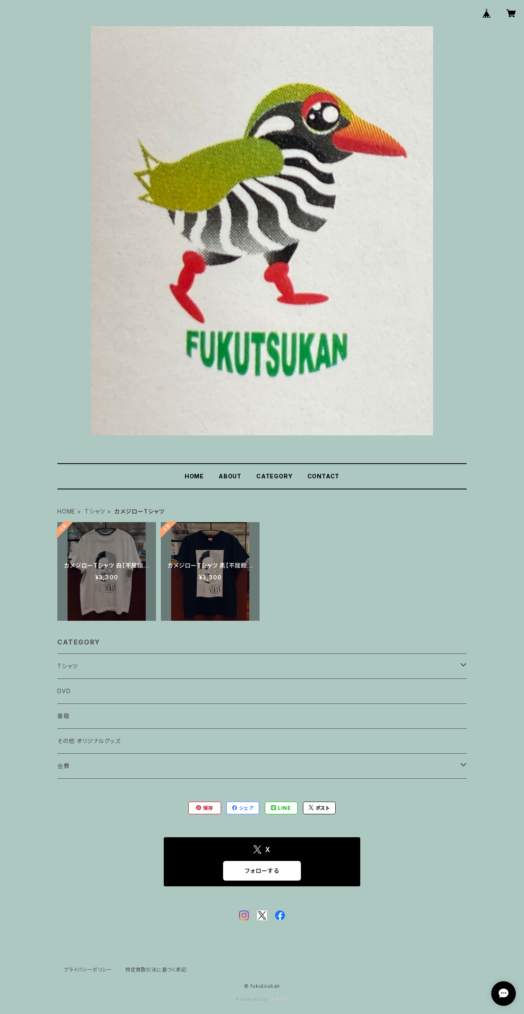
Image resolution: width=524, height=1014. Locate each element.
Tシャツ (95, 511)
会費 (63, 765)
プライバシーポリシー (88, 970)
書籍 (63, 715)
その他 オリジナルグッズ (89, 740)
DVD (63, 690)
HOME (194, 476)
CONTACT (323, 476)
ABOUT (230, 476)
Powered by (262, 999)
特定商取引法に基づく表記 (156, 970)
